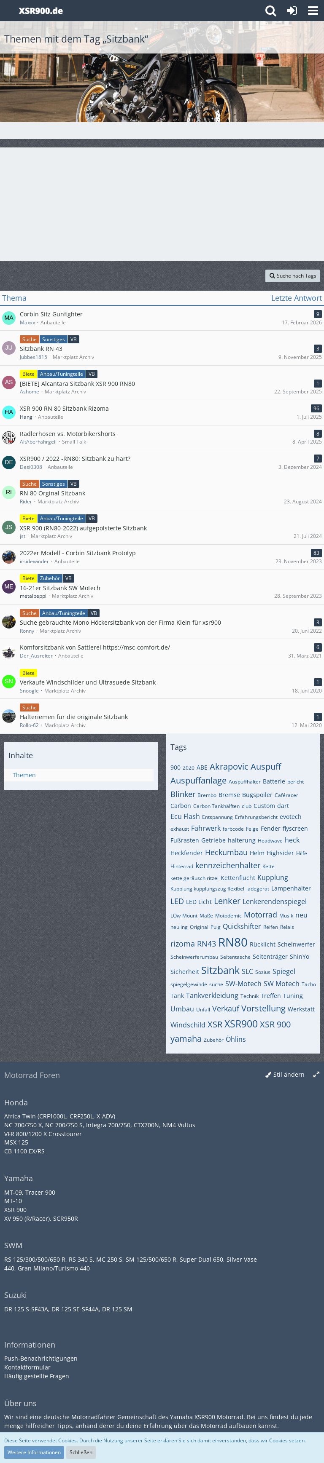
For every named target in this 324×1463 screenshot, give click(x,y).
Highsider (280, 853)
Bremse (229, 795)
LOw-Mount (183, 915)
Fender (271, 828)
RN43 (206, 944)
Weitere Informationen (34, 1452)
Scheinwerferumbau (194, 956)
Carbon (180, 806)
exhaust (179, 828)
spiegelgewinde (188, 984)
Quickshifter (242, 926)
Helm (257, 853)
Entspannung (217, 817)
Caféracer (286, 795)
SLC (247, 971)
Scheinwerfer (296, 944)
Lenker (227, 901)
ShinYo (299, 956)
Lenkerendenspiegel (275, 901)
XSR (215, 1024)
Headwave (270, 840)
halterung (242, 840)
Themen (24, 775)
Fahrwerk (206, 828)
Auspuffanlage (198, 780)
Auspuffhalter (245, 781)
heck (292, 840)
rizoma (182, 944)
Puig (216, 927)
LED (177, 901)
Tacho (309, 984)
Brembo (206, 795)
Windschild (187, 1025)
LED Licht (199, 902)
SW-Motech (243, 983)
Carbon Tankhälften (216, 806)
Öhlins (236, 1039)
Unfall (203, 1009)
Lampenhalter (291, 888)
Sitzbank (220, 970)
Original (199, 927)
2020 (188, 767)
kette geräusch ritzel (194, 878)
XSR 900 (275, 1024)
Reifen (270, 927)
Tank (177, 996)
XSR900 (241, 1023)
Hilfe (301, 853)
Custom (264, 806)
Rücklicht (262, 944)
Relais (287, 927)
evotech (291, 817)
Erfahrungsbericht (256, 817)
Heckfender (186, 853)
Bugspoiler (257, 795)
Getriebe (213, 840)
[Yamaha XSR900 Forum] (41, 10)
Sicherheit (184, 972)
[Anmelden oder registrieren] (292, 10)
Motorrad (260, 914)
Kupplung (272, 877)
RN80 (233, 942)
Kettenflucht (238, 878)
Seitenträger (270, 956)
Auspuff (266, 766)
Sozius (262, 972)
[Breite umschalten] (316, 1074)
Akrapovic (229, 766)
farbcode (233, 828)
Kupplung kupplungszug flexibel (207, 888)
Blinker (182, 794)
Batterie (274, 781)
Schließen (81, 1452)
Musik (286, 915)
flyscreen (295, 828)
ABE (202, 767)
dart (283, 806)
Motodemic (228, 915)
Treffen (271, 996)
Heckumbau (226, 852)
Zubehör (214, 1039)
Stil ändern (289, 1074)
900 (175, 767)
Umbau (182, 1009)
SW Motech (282, 983)
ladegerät (257, 888)
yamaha (186, 1038)
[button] (313, 10)
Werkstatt (301, 1009)
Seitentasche (235, 956)
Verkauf (225, 1008)
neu (301, 915)
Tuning (293, 996)
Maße (206, 915)
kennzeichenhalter (227, 865)
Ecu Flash (185, 816)
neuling (179, 927)
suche (216, 984)
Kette (268, 866)
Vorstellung (263, 1008)
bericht (295, 781)
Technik (249, 996)
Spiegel (284, 971)
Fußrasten (184, 840)
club (246, 806)
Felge (252, 828)
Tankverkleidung (212, 995)
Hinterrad (181, 866)
